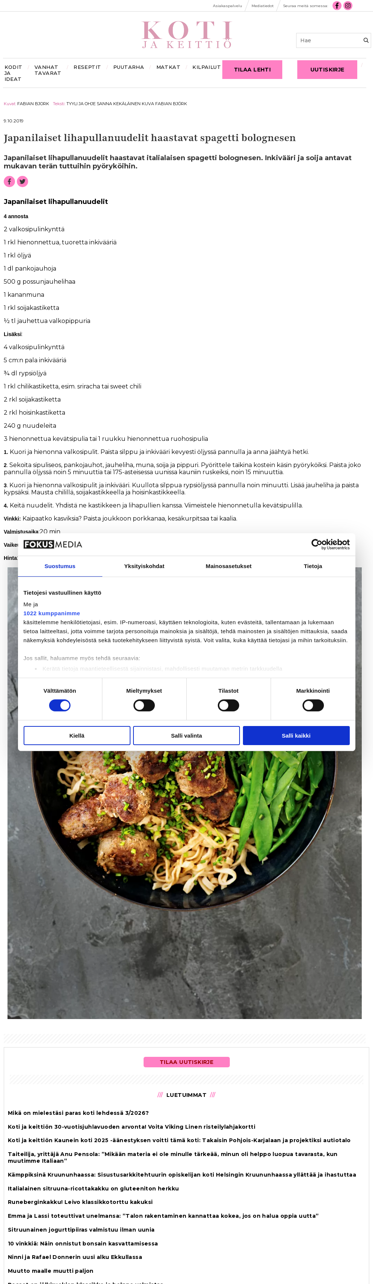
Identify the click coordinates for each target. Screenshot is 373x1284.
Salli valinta (186, 735)
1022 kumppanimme (52, 613)
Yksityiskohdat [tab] (144, 565)
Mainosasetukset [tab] (229, 565)
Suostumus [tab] (60, 565)
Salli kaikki (296, 735)
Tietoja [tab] (313, 565)
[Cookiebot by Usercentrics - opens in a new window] (317, 544)
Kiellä (76, 735)
